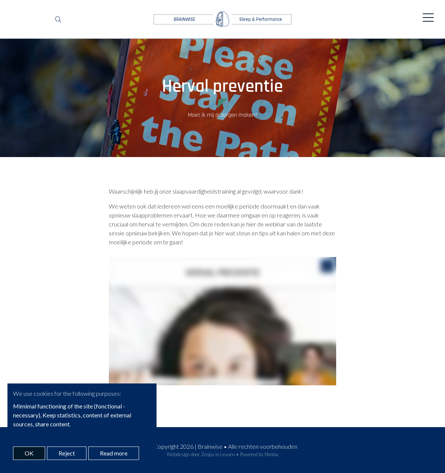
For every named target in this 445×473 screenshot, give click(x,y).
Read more (113, 453)
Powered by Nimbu (259, 454)
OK (29, 453)
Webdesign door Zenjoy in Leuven (201, 454)
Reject (67, 453)
